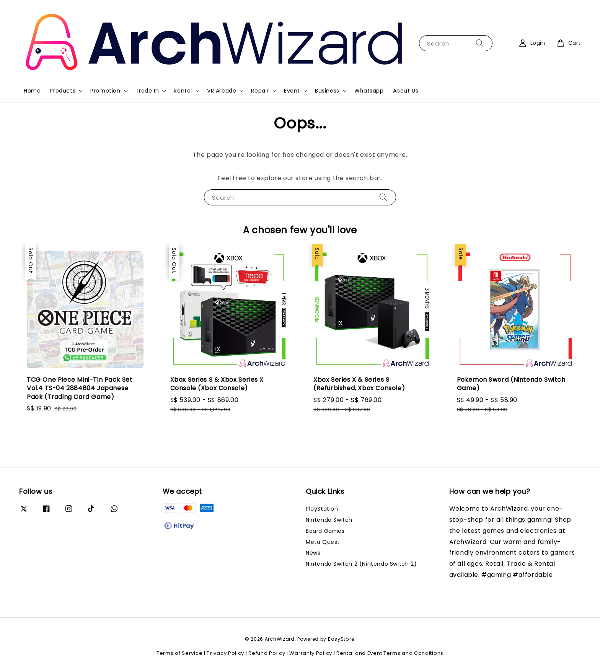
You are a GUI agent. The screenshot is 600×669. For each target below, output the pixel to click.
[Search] (480, 43)
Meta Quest (323, 542)
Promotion (105, 90)
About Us (406, 90)
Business (327, 90)
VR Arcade (221, 90)
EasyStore (341, 639)
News (313, 553)
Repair (260, 90)
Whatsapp (369, 90)
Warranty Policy (310, 653)
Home (32, 90)
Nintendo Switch (329, 520)
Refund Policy (266, 653)
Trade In (147, 90)
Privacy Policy (225, 653)
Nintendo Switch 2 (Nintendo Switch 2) (361, 564)
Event (292, 90)
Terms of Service (179, 653)
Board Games (325, 531)
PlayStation (322, 509)
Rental (183, 90)
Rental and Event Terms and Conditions (389, 653)
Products (62, 90)
